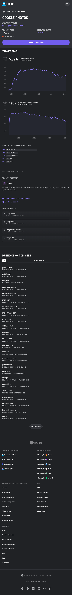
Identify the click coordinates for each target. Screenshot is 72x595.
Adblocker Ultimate (8, 497)
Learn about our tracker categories (16, 199)
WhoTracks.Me (7, 464)
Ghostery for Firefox (44, 459)
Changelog (5, 563)
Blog (3, 558)
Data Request (41, 502)
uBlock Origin (6, 516)
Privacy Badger (6, 511)
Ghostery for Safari (44, 464)
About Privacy (41, 511)
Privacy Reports (7, 539)
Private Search (7, 459)
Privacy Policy (35, 581)
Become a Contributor (8, 544)
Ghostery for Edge (44, 473)
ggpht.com (40, 32)
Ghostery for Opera (44, 469)
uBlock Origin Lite (7, 520)
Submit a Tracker (42, 497)
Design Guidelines (42, 506)
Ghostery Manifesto (8, 535)
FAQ (38, 488)
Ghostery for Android (45, 478)
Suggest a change (36, 42)
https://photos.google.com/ (13, 25)
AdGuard (4, 488)
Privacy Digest (7, 469)
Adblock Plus (6, 492)
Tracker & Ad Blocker (9, 455)
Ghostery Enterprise (8, 549)
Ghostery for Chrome (45, 455)
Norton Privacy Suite (8, 502)
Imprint (44, 581)
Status (4, 530)
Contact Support (42, 492)
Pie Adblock (5, 506)
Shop (3, 553)
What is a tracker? (10, 202)
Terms (27, 581)
